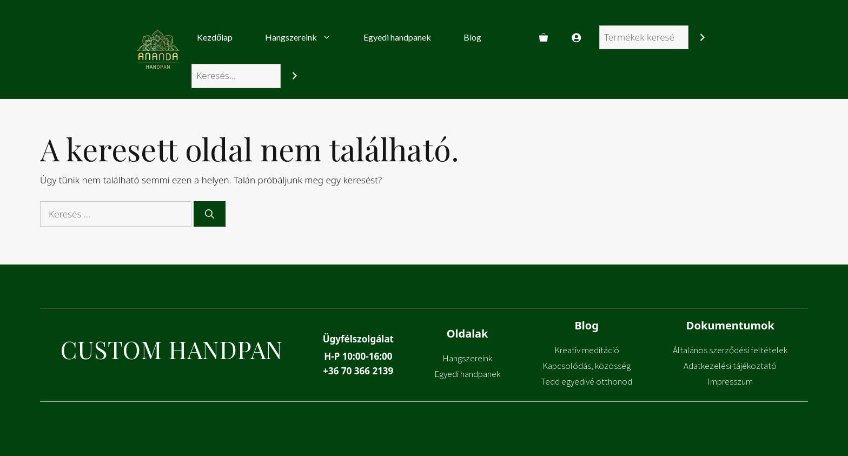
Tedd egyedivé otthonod (586, 381)
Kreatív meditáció (586, 350)
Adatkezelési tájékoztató (730, 366)
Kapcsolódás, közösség (586, 366)
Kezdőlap (215, 37)
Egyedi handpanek (397, 37)
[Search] (294, 76)
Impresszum (730, 381)
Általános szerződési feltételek (730, 350)
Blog (472, 37)
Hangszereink (306, 37)
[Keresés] (702, 37)
